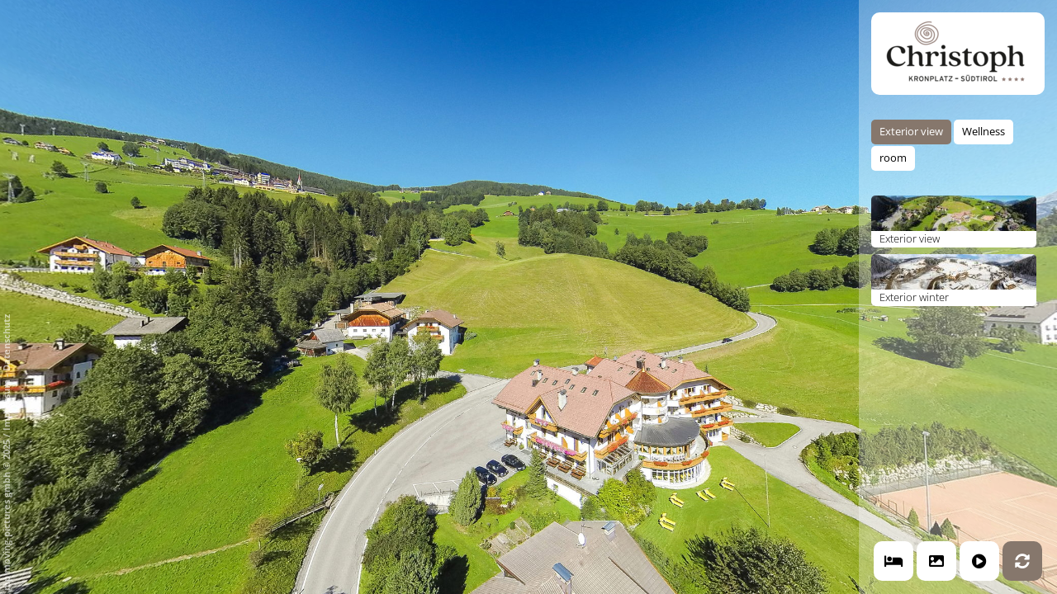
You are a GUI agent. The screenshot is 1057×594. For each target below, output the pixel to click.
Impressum (6, 405)
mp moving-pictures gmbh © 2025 (6, 514)
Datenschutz (6, 342)
